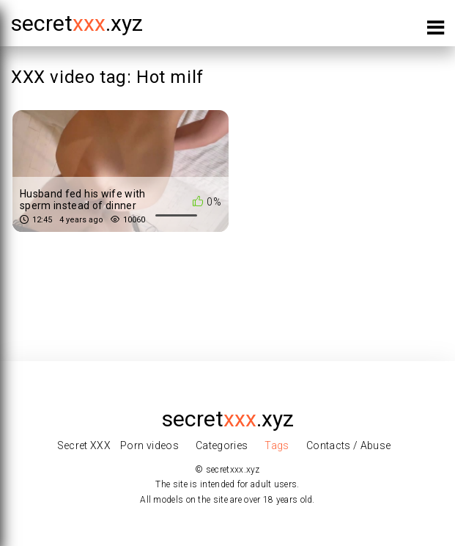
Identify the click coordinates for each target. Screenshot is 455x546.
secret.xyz (77, 23)
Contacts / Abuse (348, 445)
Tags (277, 445)
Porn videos (149, 445)
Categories (222, 445)
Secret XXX (84, 445)
